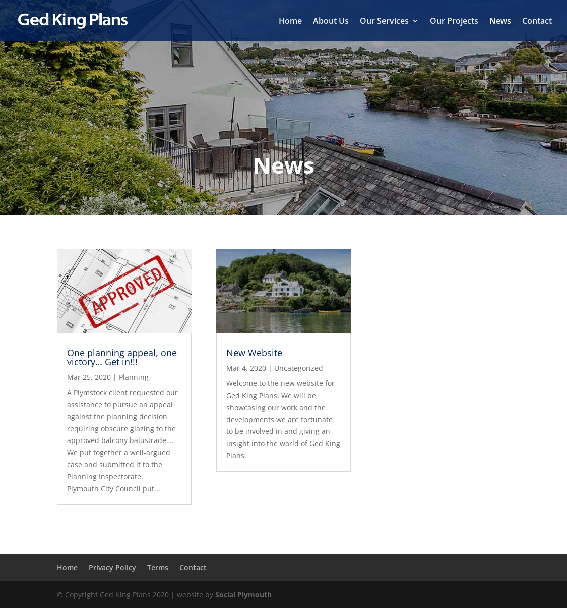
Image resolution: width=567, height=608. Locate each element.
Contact (537, 21)
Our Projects (454, 21)
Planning (134, 377)
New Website (254, 353)
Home (290, 21)
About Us (331, 21)
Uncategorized (298, 368)
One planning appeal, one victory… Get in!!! (122, 357)
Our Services (384, 21)
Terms (157, 567)
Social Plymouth (243, 594)
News (500, 21)
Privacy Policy (112, 567)
